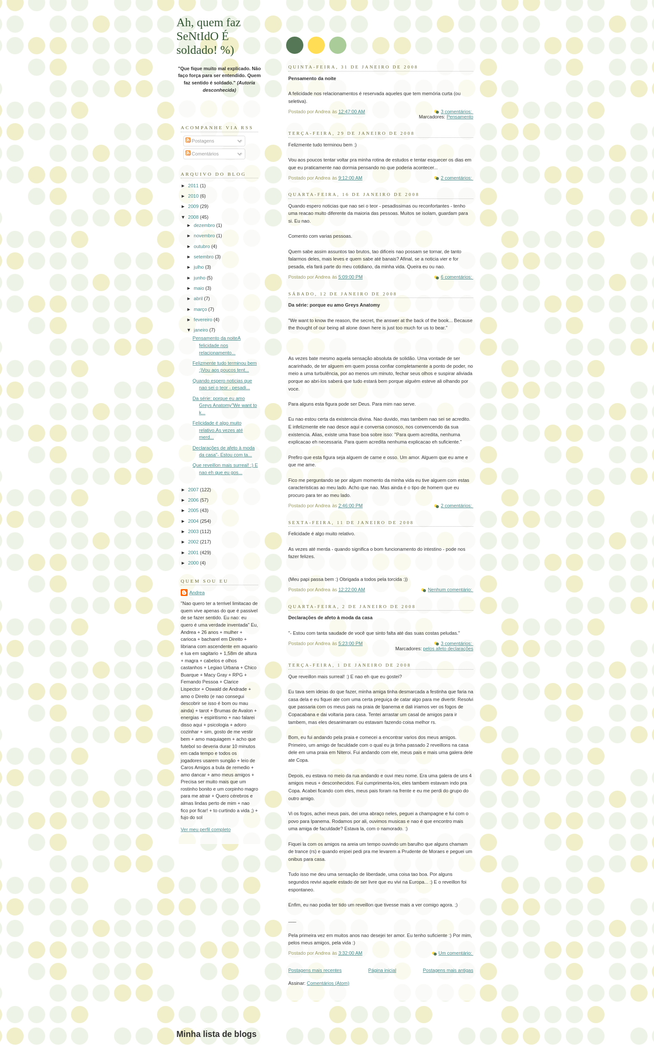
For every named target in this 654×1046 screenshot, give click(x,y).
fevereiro (203, 319)
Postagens (199, 140)
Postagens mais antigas (448, 970)
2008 (194, 217)
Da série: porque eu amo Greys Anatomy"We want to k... (225, 405)
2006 (194, 500)
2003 (194, 531)
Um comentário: (455, 953)
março (201, 309)
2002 (194, 541)
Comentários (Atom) (328, 983)
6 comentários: (457, 276)
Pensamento (460, 116)
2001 (194, 552)
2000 (194, 562)
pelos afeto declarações (448, 648)
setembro (204, 256)
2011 (194, 185)
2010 (194, 196)
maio (199, 288)
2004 (194, 521)
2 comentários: (457, 177)
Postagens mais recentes (315, 970)
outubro (202, 246)
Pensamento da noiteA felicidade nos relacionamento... (217, 345)
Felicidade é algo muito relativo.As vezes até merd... (218, 430)
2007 (194, 489)
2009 (194, 206)
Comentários (202, 153)
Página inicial (382, 970)
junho (200, 277)
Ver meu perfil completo (206, 829)
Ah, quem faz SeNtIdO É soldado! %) (208, 36)
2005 (194, 510)
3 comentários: (457, 111)
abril (199, 298)
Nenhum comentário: (450, 589)
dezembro (205, 225)
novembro (205, 235)
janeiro (201, 329)
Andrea (197, 592)
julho (199, 267)
